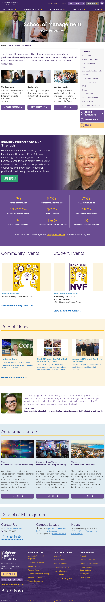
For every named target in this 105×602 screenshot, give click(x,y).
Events (84, 90)
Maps (64, 3)
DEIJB (84, 86)
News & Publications (90, 98)
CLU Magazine (59, 573)
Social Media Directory (91, 105)
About (97, 10)
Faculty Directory (60, 562)
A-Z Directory (59, 558)
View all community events (15, 303)
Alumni (84, 67)
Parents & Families (87, 558)
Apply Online (89, 118)
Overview (86, 52)
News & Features (60, 569)
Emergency (51, 599)
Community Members (89, 562)
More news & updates (12, 375)
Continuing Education (90, 82)
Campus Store (33, 568)
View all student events (66, 309)
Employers (84, 572)
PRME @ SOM (87, 101)
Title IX (58, 599)
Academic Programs (90, 59)
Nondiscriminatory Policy (84, 599)
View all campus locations (12, 583)
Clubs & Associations (90, 78)
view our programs (12, 107)
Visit (77, 3)
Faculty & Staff (87, 94)
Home (3, 46)
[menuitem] (92, 3)
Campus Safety (33, 564)
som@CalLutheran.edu (13, 527)
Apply (71, 3)
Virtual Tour (6, 578)
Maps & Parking (60, 554)
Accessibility (41, 599)
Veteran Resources (35, 579)
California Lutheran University (10, 5)
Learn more (16, 494)
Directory (57, 3)
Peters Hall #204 (59, 532)
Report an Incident (68, 599)
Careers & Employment (63, 577)
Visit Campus (17, 578)
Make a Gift (89, 123)
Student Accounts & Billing (38, 572)
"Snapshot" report (56, 232)
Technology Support (35, 576)
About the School (89, 55)
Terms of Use (99, 599)
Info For (91, 3)
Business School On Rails (92, 71)
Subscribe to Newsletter (11, 538)
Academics (8, 10)
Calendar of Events (61, 566)
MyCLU (50, 3)
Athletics (78, 10)
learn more (64, 107)
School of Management (53, 24)
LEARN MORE (10, 177)
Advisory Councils (89, 63)
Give (82, 3)
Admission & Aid (31, 10)
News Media (85, 576)
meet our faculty (38, 107)
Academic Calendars (35, 561)
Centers (85, 75)
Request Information (93, 112)
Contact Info (31, 599)
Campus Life (56, 10)
